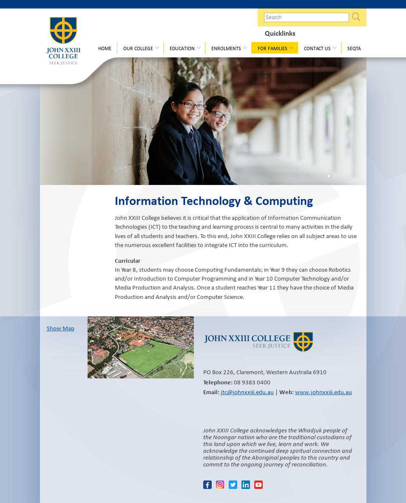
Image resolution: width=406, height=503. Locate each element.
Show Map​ (60, 328)
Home (104, 48)
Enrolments (226, 48)
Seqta (354, 48)
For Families (272, 48)
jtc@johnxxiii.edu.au (247, 392)
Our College (138, 48)
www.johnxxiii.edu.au (323, 392)
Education (182, 48)
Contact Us (317, 48)
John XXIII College (63, 44)
